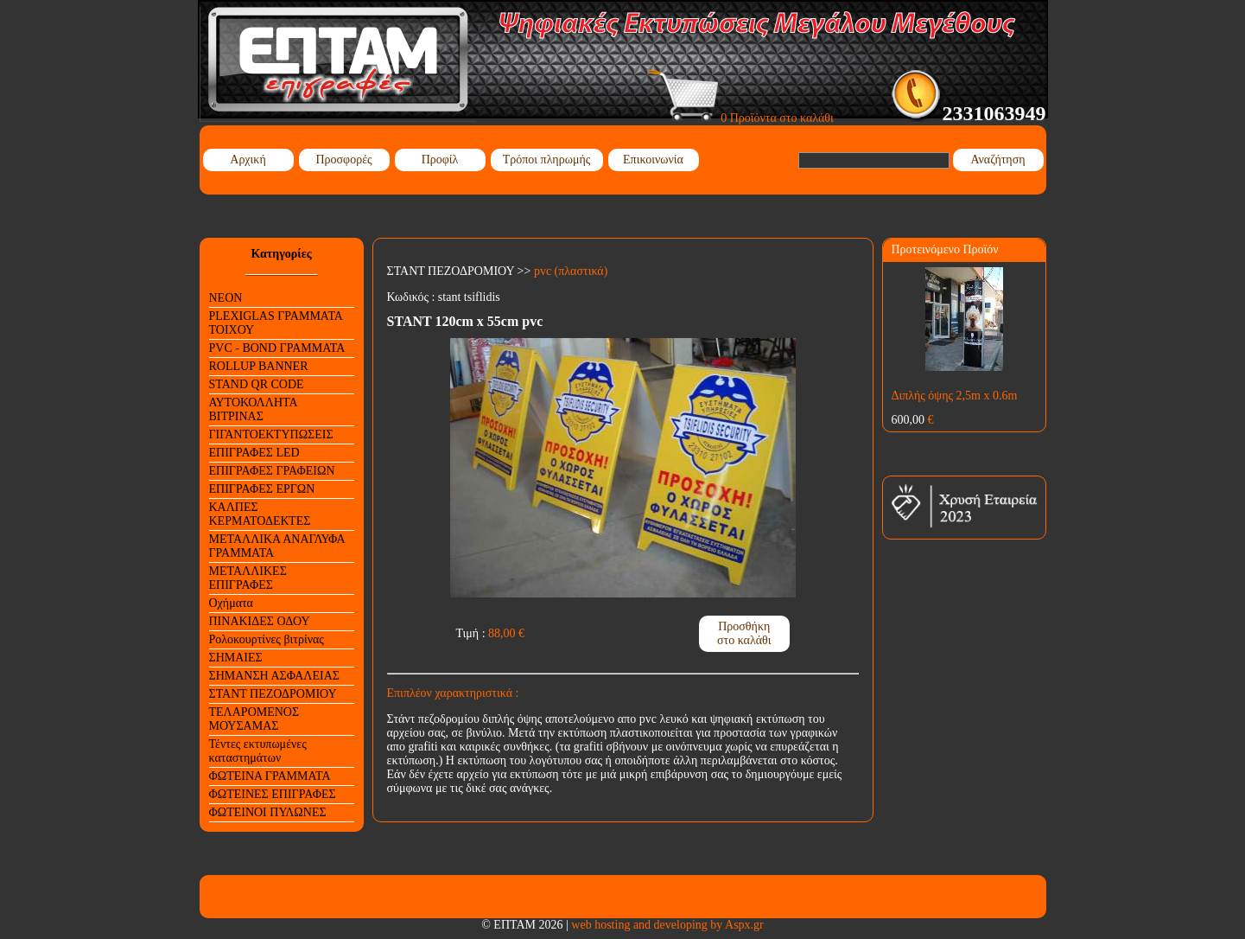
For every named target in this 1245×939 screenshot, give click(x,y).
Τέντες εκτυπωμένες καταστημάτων (258, 751)
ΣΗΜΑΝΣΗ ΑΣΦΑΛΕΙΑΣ (274, 675)
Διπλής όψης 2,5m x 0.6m (955, 395)
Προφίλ (440, 159)
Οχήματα (231, 603)
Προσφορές (343, 159)
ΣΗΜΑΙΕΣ (236, 657)
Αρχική (247, 159)
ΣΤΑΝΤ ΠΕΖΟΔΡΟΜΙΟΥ (273, 693)
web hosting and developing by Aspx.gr (667, 924)
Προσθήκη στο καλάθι (744, 633)
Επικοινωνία (653, 159)
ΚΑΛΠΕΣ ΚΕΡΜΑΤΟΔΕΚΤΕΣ (260, 514)
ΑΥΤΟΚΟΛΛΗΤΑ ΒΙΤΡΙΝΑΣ (253, 409)
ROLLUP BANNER (258, 366)
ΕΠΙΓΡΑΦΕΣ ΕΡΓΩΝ (262, 488)
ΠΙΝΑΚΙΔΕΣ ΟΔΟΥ (259, 621)
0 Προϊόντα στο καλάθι (741, 118)
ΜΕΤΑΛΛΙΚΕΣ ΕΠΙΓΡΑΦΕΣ (248, 578)
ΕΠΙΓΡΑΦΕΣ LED (254, 452)
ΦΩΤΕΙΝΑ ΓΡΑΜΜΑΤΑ (270, 776)
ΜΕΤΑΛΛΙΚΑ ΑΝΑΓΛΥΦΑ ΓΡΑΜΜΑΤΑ (277, 546)
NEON (226, 297)
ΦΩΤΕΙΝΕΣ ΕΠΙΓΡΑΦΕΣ (272, 794)
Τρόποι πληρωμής (547, 159)
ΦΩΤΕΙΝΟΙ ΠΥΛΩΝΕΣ (268, 812)
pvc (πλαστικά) (570, 271)
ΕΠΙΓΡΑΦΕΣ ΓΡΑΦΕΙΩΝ (272, 470)
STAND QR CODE (256, 384)
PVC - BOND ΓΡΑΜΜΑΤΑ (277, 348)
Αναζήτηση (997, 159)
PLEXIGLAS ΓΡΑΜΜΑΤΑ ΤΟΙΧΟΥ (276, 323)
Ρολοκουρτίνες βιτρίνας (266, 639)
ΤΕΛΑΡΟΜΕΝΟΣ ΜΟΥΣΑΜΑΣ (254, 719)
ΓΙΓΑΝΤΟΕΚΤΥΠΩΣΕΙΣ (271, 434)
